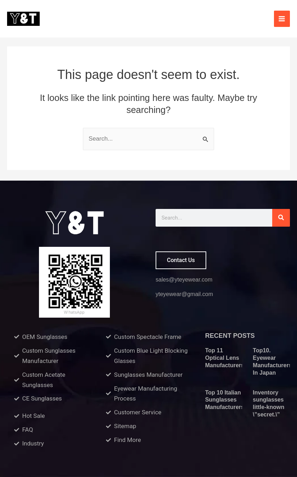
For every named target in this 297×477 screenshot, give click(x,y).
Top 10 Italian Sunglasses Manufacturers (224, 400)
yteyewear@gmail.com (184, 294)
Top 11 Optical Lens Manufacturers (224, 357)
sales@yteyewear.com (184, 280)
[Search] (281, 218)
